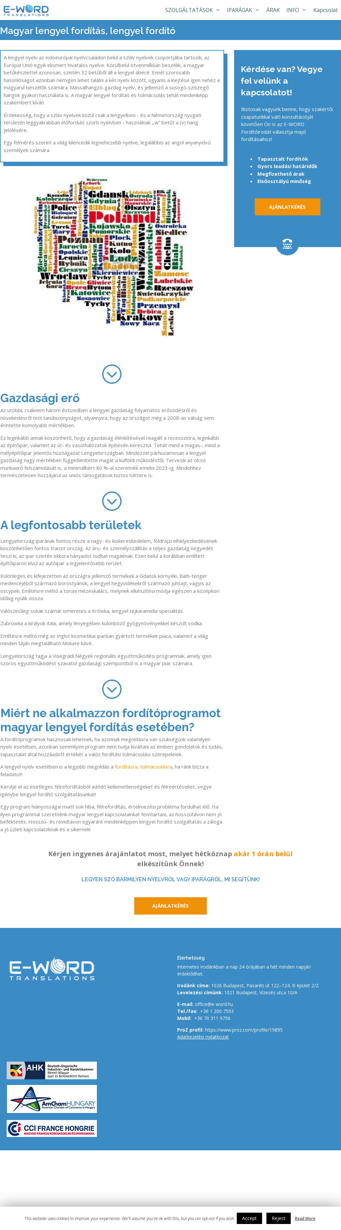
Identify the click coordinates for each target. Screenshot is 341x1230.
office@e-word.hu (214, 1004)
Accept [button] (249, 1218)
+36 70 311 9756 (212, 1018)
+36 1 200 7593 (217, 1011)
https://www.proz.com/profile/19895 (244, 1030)
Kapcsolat (325, 10)
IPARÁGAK (245, 10)
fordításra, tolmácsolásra (143, 766)
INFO (298, 10)
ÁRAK (273, 10)
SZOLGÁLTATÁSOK (194, 10)
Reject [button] (278, 1218)
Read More (305, 1218)
